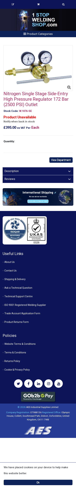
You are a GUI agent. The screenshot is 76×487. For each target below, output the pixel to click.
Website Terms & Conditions (20, 343)
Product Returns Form (16, 322)
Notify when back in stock (19, 121)
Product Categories (38, 34)
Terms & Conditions (15, 352)
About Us (9, 262)
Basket (38, 4)
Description (11, 171)
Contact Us (10, 270)
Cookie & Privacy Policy (17, 369)
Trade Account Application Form (22, 313)
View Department (61, 160)
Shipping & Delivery (15, 279)
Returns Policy (12, 361)
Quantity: (9, 141)
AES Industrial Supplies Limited (42, 407)
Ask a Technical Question (18, 287)
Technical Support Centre (18, 296)
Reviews (9, 179)
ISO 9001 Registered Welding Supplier (25, 305)
